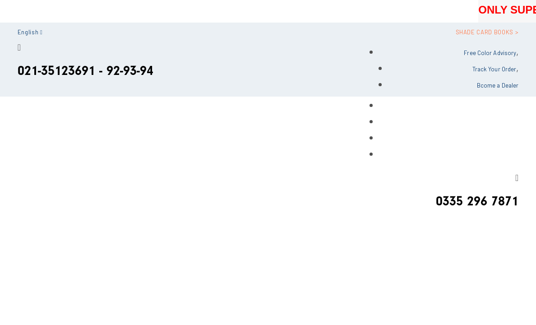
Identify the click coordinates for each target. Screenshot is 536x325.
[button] (30, 30)
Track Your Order (494, 69)
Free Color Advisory (490, 52)
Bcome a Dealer (497, 85)
